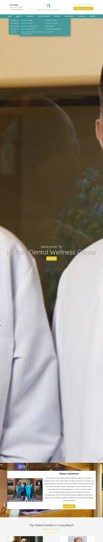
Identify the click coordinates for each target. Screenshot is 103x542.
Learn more (69, 506)
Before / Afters (44, 16)
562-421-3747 (16, 7)
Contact (92, 16)
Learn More (51, 259)
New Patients (69, 16)
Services (30, 16)
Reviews (57, 16)
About (18, 16)
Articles (82, 16)
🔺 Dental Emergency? (16, 9)
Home (9, 16)
